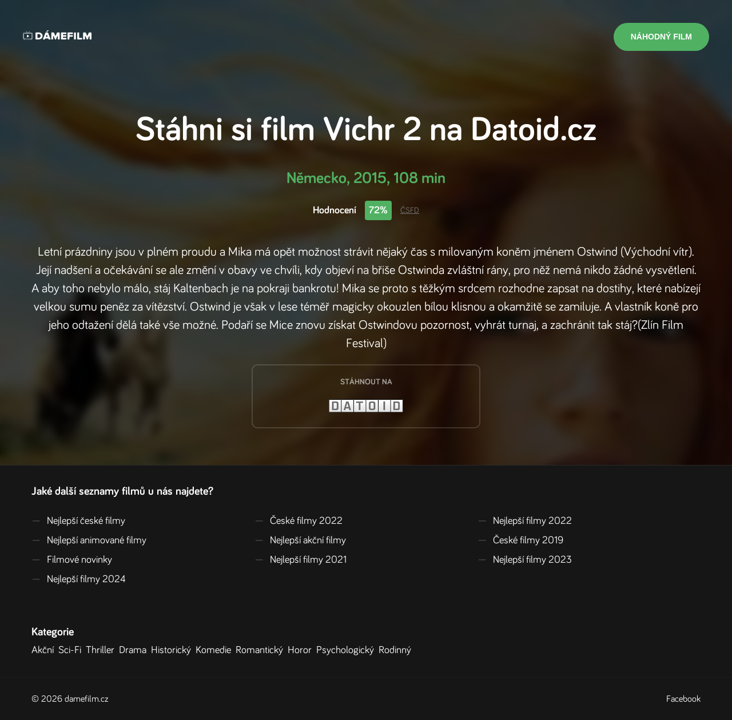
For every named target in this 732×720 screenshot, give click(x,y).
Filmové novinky (71, 560)
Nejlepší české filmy (78, 521)
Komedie (216, 650)
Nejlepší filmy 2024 (78, 579)
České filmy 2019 (520, 540)
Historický (173, 650)
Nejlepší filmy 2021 (300, 560)
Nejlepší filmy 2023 (525, 560)
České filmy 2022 (298, 521)
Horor (302, 650)
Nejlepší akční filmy (300, 540)
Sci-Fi (72, 650)
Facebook (683, 698)
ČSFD (409, 210)
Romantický (262, 650)
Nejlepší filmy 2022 (525, 521)
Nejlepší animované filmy (88, 540)
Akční (44, 650)
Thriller (102, 650)
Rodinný (397, 650)
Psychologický (347, 650)
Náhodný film (661, 36)
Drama (135, 650)
